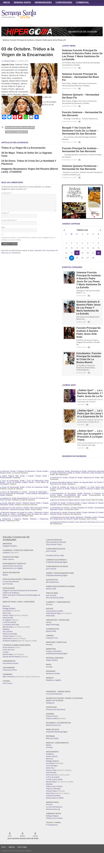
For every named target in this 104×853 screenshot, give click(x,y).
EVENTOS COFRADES (72, 267)
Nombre (5, 216)
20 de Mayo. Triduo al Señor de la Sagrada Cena (26, 154)
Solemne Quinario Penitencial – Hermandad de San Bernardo (80, 167)
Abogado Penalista (10, 546)
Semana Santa (22, 2)
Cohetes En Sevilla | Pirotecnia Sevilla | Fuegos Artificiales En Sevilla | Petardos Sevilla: (77, 504)
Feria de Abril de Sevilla (55, 598)
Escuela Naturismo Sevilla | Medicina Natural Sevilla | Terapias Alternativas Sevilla (24, 504)
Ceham (48, 622)
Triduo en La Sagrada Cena (16, 132)
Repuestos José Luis (53, 725)
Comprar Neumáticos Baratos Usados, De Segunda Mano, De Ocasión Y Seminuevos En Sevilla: (77, 483)
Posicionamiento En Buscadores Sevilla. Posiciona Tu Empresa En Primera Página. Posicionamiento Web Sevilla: (77, 494)
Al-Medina (50, 754)
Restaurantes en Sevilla (55, 798)
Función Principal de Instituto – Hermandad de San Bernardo (80, 150)
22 (99, 253)
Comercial (82, 2)
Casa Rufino (7, 611)
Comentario (6, 193)
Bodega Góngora (9, 608)
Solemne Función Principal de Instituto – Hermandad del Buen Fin (80, 77)
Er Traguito (7, 620)
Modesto (6, 629)
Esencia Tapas (8, 615)
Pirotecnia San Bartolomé (55, 709)
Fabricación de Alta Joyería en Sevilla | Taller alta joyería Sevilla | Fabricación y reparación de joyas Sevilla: (24, 508)
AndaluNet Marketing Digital (56, 562)
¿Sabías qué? (69, 385)
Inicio (6, 2)
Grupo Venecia (8, 647)
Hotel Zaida (50, 615)
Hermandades (43, 2)
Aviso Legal (22, 847)
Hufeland (6, 552)
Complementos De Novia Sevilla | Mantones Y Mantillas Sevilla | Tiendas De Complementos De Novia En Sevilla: (77, 518)
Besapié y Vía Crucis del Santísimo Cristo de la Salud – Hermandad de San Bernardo (80, 130)
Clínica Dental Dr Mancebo (56, 542)
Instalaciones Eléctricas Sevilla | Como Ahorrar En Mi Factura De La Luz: (77, 522)
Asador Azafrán (52, 756)
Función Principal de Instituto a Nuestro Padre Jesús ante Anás (88, 332)
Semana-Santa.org (53, 809)
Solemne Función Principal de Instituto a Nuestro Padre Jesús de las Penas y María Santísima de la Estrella (45, 40)
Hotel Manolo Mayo (53, 613)
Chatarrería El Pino (10, 670)
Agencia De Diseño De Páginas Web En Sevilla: (68, 500)
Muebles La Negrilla (53, 680)
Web (3, 230)
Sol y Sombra (8, 631)
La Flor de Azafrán (9, 622)
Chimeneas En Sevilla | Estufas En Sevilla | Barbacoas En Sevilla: (75, 478)
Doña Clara (7, 613)
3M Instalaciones (52, 582)
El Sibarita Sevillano (10, 641)
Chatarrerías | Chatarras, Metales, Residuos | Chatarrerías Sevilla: (24, 520)
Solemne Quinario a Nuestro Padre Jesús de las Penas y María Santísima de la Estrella (88, 307)
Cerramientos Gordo (10, 663)
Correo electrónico (9, 223)
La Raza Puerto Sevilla (54, 779)
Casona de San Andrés (54, 611)
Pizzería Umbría (52, 718)
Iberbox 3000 (51, 589)
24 (72, 257)
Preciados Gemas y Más (55, 555)
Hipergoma (50, 703)
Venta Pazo (7, 638)
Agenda (12, 847)
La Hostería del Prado (11, 624)
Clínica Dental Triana (54, 544)
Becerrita (6, 606)
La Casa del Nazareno (11, 581)
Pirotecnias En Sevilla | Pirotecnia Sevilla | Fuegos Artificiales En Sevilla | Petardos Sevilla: (77, 513)
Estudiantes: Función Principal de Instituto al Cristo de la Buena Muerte (88, 358)
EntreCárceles (8, 617)
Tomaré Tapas (8, 636)
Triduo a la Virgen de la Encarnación (23, 147)
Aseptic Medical (52, 660)
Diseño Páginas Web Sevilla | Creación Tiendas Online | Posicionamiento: (24, 477)
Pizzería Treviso (52, 716)
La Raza (5, 652)
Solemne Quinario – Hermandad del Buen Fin (80, 96)
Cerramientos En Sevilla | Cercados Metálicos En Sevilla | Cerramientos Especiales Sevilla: (77, 508)
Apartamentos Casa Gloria (12, 566)
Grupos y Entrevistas (54, 651)
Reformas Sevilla (52, 738)
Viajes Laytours (8, 559)
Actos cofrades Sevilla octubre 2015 (20, 127)
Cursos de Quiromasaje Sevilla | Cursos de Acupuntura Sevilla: (24, 487)
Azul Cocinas (7, 683)
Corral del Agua (52, 765)
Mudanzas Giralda (53, 673)
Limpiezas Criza (52, 638)
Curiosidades (64, 2)
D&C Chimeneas (9, 676)
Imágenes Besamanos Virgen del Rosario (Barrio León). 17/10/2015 (29, 170)
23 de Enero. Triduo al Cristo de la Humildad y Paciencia (28, 162)
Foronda (49, 604)
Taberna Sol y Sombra (54, 786)
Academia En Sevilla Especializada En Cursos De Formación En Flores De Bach (24, 499)
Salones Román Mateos (11, 656)
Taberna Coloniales (10, 634)
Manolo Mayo (8, 627)
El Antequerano (52, 825)
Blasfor (5, 575)
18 (77, 253)
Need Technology (52, 624)
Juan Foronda (8, 584)
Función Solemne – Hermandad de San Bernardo (82, 114)
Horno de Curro (9, 650)
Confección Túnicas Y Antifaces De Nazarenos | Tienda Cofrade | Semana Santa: (24, 472)
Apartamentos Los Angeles (13, 568)
